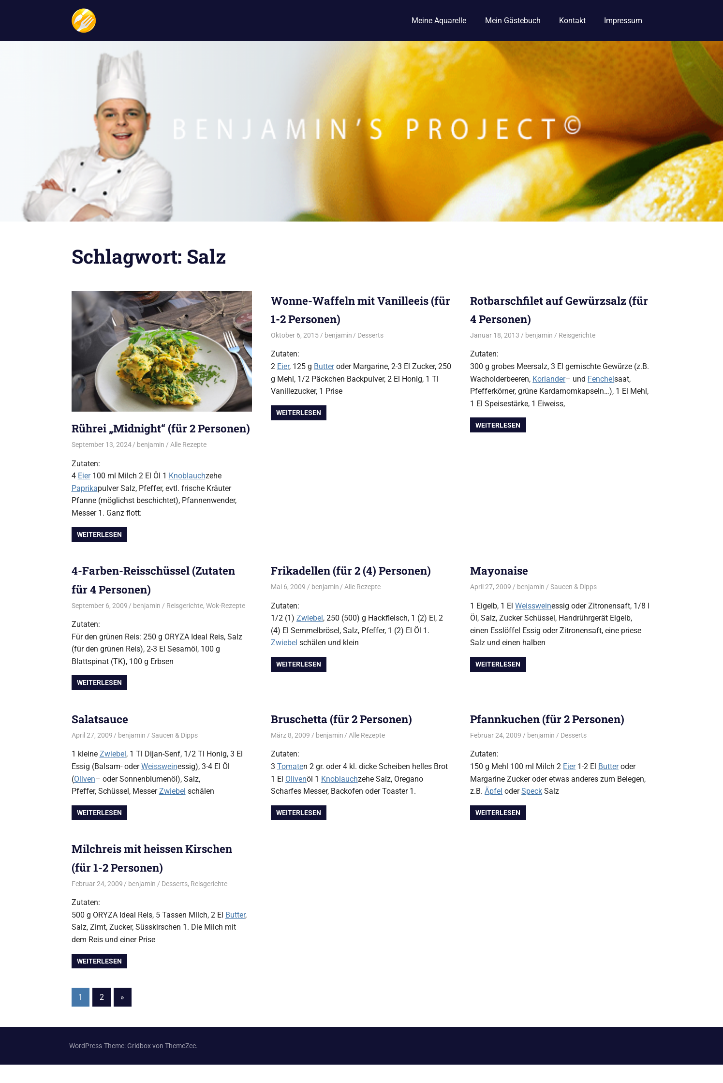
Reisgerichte (577, 335)
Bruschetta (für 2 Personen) (347, 737)
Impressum (623, 20)
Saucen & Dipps (573, 605)
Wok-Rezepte (225, 624)
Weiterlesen (99, 553)
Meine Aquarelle (439, 20)
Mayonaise (501, 589)
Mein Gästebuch (513, 20)
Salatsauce (102, 737)
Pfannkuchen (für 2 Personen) (553, 737)
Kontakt (572, 20)
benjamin (150, 463)
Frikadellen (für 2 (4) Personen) (357, 589)
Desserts (370, 335)
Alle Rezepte (188, 463)
